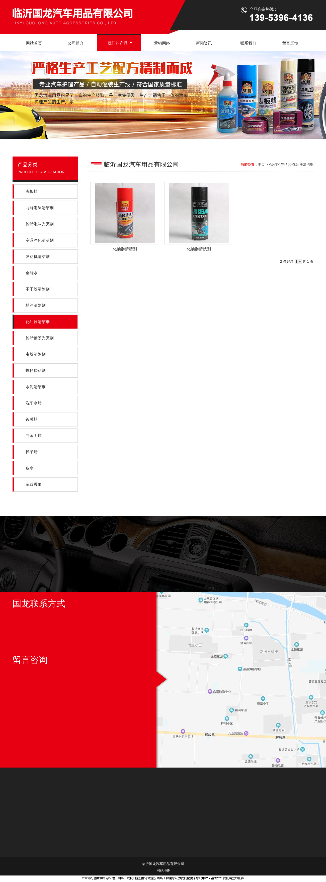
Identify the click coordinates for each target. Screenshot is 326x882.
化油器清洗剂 (199, 249)
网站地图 (163, 870)
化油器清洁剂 (302, 165)
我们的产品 (278, 165)
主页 (261, 165)
